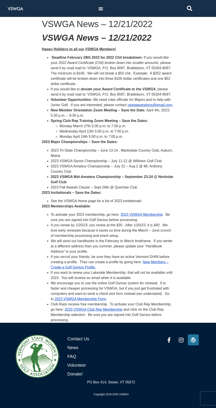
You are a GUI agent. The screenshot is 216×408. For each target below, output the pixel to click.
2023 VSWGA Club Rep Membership (93, 309)
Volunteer (76, 365)
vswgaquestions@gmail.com (150, 105)
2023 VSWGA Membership (142, 214)
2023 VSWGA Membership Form (80, 299)
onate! (77, 374)
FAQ (71, 356)
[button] (100, 8)
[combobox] (198, 8)
